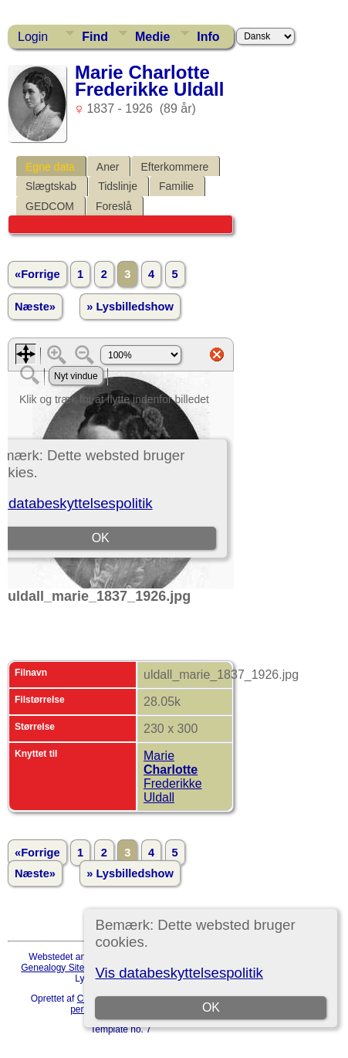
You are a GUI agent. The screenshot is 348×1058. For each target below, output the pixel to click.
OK (211, 1007)
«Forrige (37, 274)
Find (95, 36)
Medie (152, 36)
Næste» (35, 306)
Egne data (50, 167)
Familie (176, 186)
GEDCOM (49, 206)
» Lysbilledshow (130, 306)
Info (208, 36)
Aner (108, 167)
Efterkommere (174, 167)
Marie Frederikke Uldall (173, 776)
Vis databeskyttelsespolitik (178, 973)
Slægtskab (50, 186)
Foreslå (114, 206)
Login (33, 36)
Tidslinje (117, 186)
